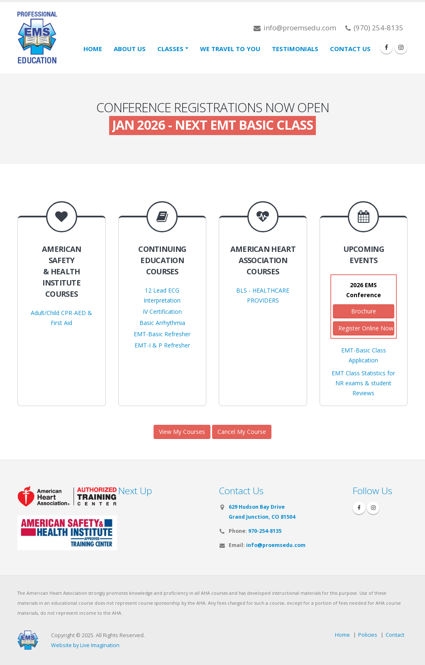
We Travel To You (230, 48)
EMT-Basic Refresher (162, 334)
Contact (395, 634)
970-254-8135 (264, 530)
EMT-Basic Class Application (363, 355)
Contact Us (350, 48)
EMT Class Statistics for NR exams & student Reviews (363, 383)
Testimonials (295, 48)
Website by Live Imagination (85, 645)
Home (92, 48)
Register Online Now (365, 328)
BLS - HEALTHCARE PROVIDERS (262, 295)
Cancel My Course (241, 432)
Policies (367, 634)
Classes (170, 48)
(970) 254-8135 (374, 27)
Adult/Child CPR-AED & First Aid (61, 318)
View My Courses (182, 432)
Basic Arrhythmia (162, 323)
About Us (130, 48)
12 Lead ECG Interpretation (162, 295)
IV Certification (162, 311)
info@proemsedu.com (295, 27)
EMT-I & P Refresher (162, 345)
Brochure (363, 311)
